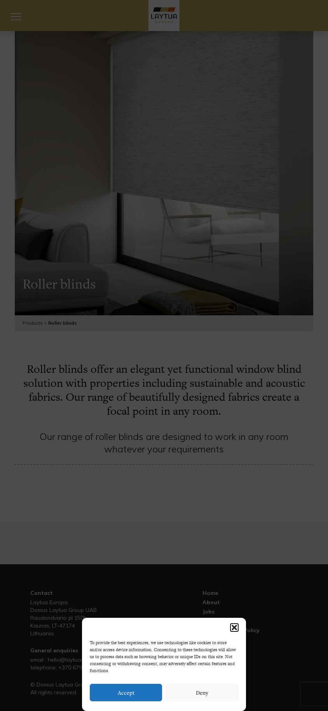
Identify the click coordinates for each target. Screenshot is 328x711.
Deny (202, 692)
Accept (126, 692)
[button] (234, 627)
